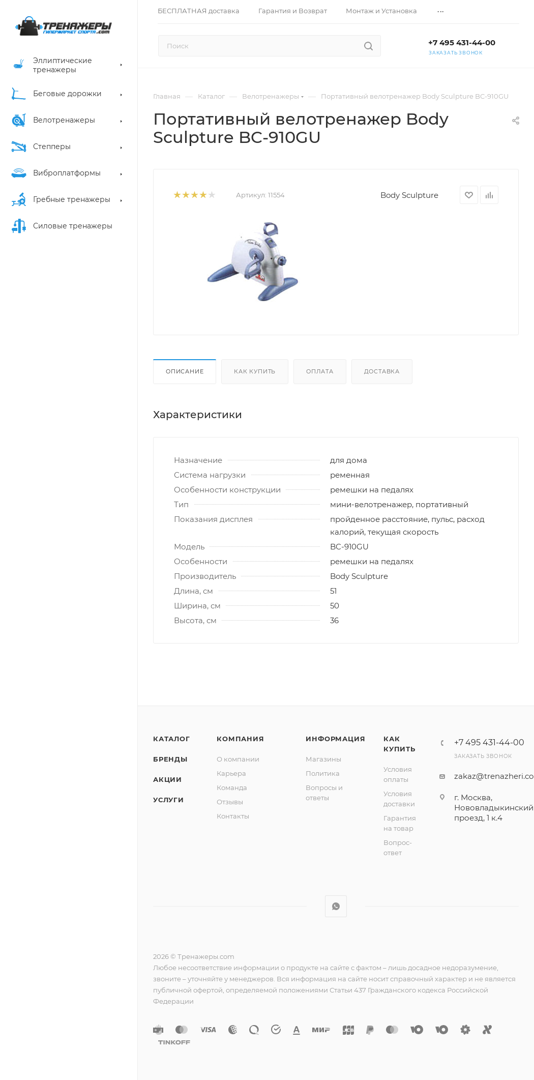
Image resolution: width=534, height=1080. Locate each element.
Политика (323, 773)
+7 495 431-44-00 (461, 42)
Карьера (231, 773)
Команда (232, 787)
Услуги (168, 800)
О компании (238, 759)
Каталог (171, 739)
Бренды (170, 759)
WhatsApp (336, 906)
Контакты (233, 816)
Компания (240, 739)
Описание (184, 371)
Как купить (255, 371)
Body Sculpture (409, 195)
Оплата (320, 371)
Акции (167, 779)
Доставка (382, 371)
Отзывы (230, 802)
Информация (335, 739)
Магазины (323, 759)
